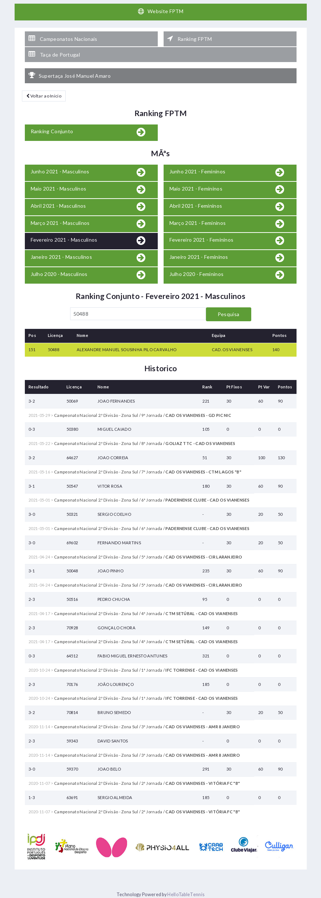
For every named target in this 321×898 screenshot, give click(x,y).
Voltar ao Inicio (43, 96)
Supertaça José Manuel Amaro (69, 75)
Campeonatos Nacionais (63, 38)
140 (275, 349)
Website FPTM (160, 11)
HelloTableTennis (186, 894)
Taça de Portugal (54, 54)
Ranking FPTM (189, 38)
